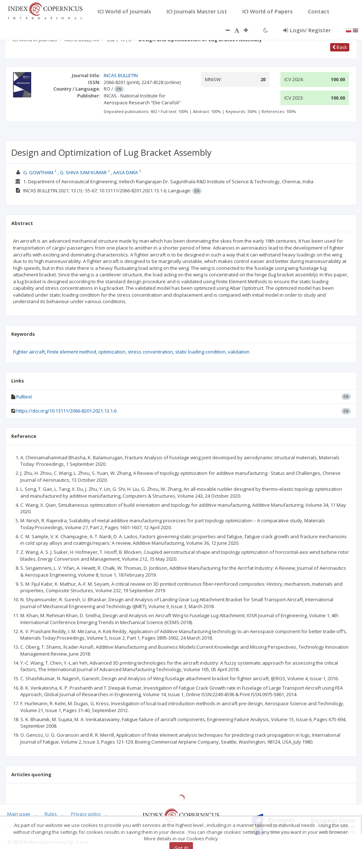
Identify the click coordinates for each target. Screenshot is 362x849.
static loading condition (200, 351)
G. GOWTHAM (38, 172)
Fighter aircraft (29, 351)
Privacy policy (86, 814)
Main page (18, 814)
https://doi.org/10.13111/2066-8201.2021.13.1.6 (66, 410)
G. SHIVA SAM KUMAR (83, 172)
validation (239, 351)
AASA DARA (125, 172)
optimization (112, 351)
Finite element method (71, 351)
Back (339, 47)
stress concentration (150, 351)
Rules (51, 814)
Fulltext (24, 396)
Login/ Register (307, 30)
